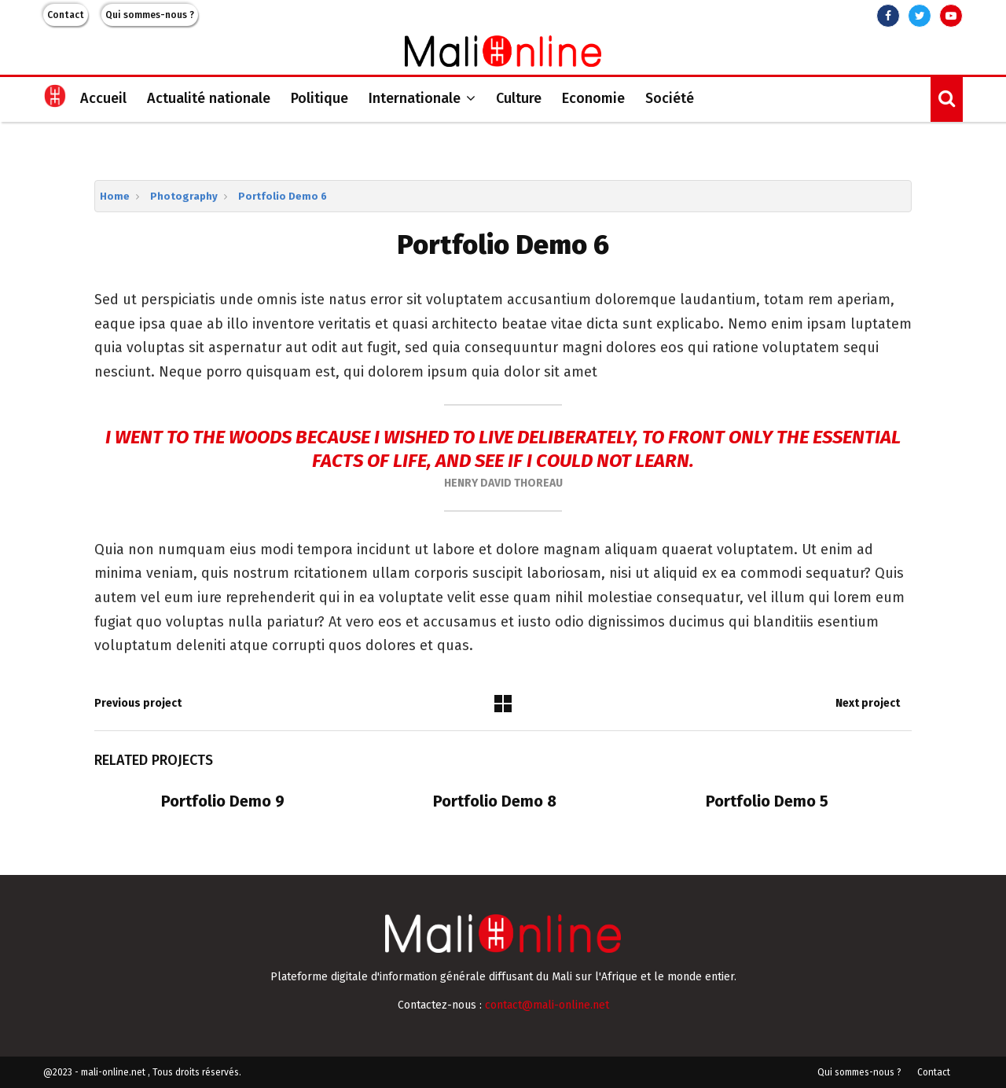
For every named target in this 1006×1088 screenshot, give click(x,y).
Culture (519, 98)
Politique (319, 98)
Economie (593, 98)
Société (669, 98)
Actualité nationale (208, 98)
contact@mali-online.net (547, 1005)
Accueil (103, 98)
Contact (65, 14)
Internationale (415, 98)
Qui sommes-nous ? (149, 14)
